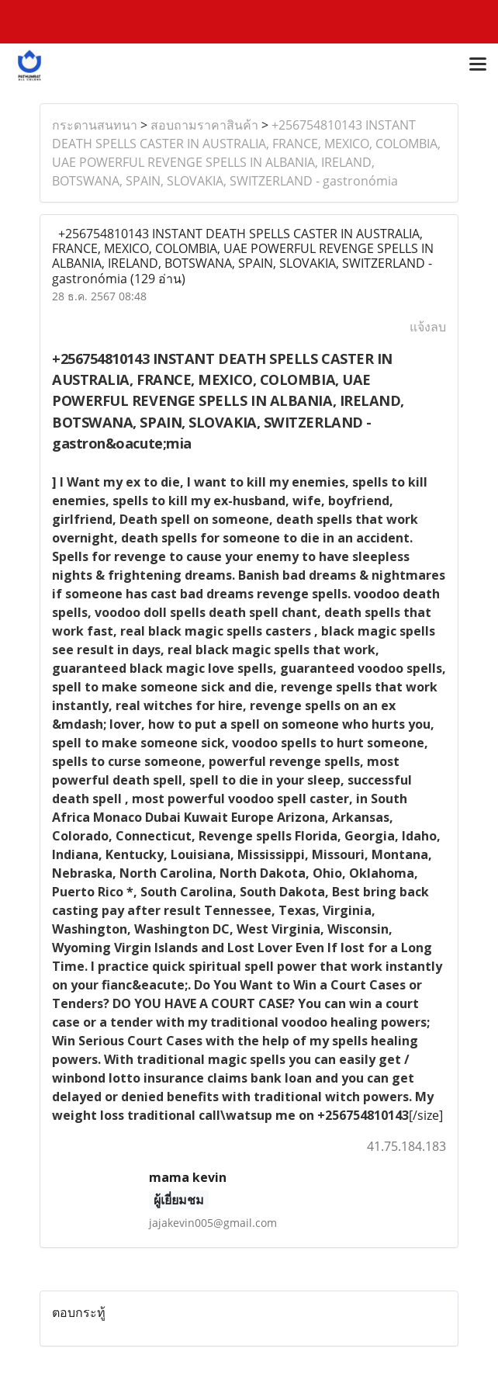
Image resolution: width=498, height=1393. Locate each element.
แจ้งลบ (428, 326)
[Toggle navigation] (478, 65)
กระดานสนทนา (94, 124)
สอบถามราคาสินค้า (204, 124)
